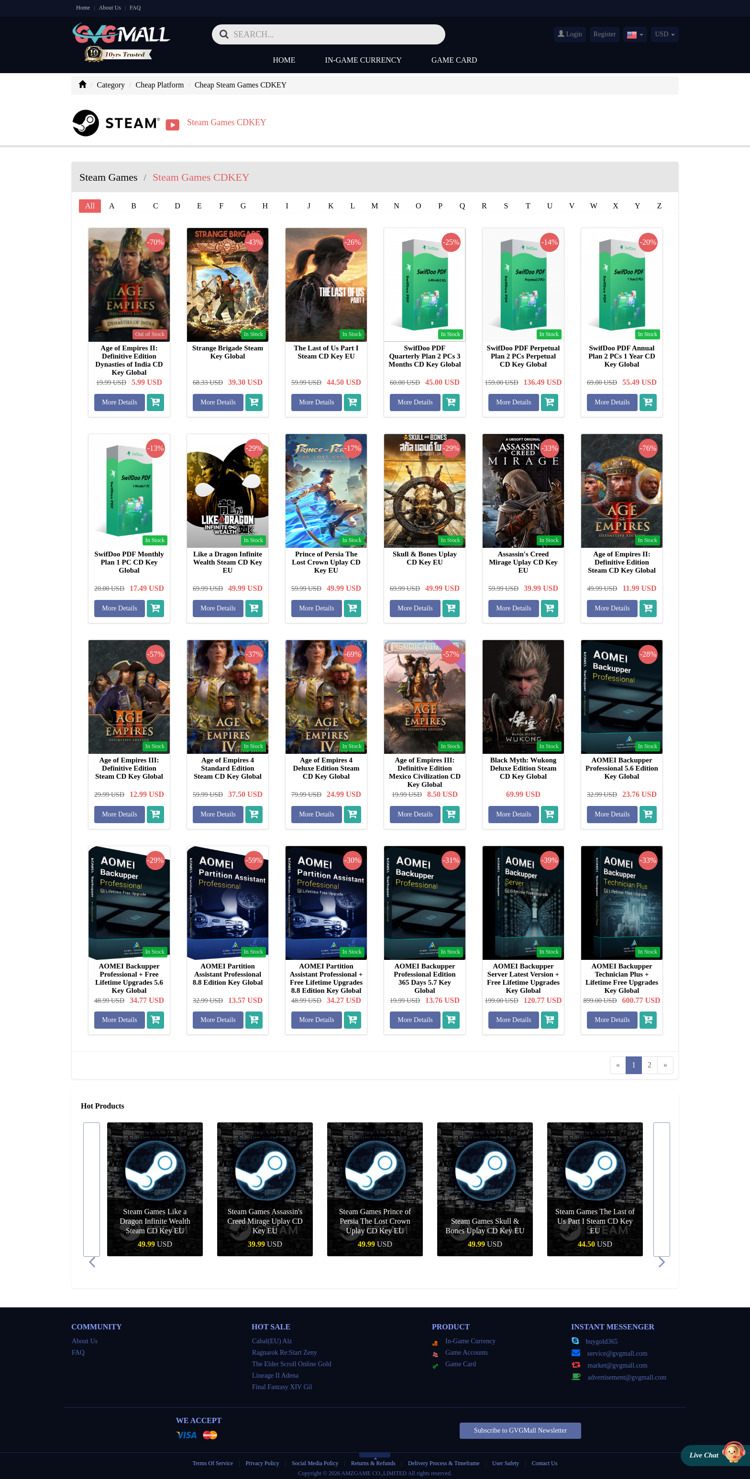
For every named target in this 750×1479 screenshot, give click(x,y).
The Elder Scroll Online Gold (291, 1360)
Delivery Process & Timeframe (444, 1460)
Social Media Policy (315, 1460)
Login (570, 34)
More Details (119, 398)
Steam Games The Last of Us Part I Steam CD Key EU (595, 1217)
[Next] (665, 1062)
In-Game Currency (363, 60)
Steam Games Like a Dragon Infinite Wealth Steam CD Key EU (155, 1217)
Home (83, 7)
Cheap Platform (160, 85)
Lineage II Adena (275, 1372)
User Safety (505, 1460)
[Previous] (618, 1062)
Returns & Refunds (373, 1460)
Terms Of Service (213, 1460)
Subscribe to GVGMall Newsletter (520, 1427)
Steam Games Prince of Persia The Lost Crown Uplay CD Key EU (375, 1217)
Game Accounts (460, 1349)
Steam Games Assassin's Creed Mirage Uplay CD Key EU (265, 1217)
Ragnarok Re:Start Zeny (284, 1349)
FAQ (135, 7)
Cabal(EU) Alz (272, 1337)
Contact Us (545, 1460)
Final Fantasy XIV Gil (282, 1383)
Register (605, 34)
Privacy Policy (262, 1460)
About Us (110, 7)
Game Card (454, 60)
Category (111, 85)
